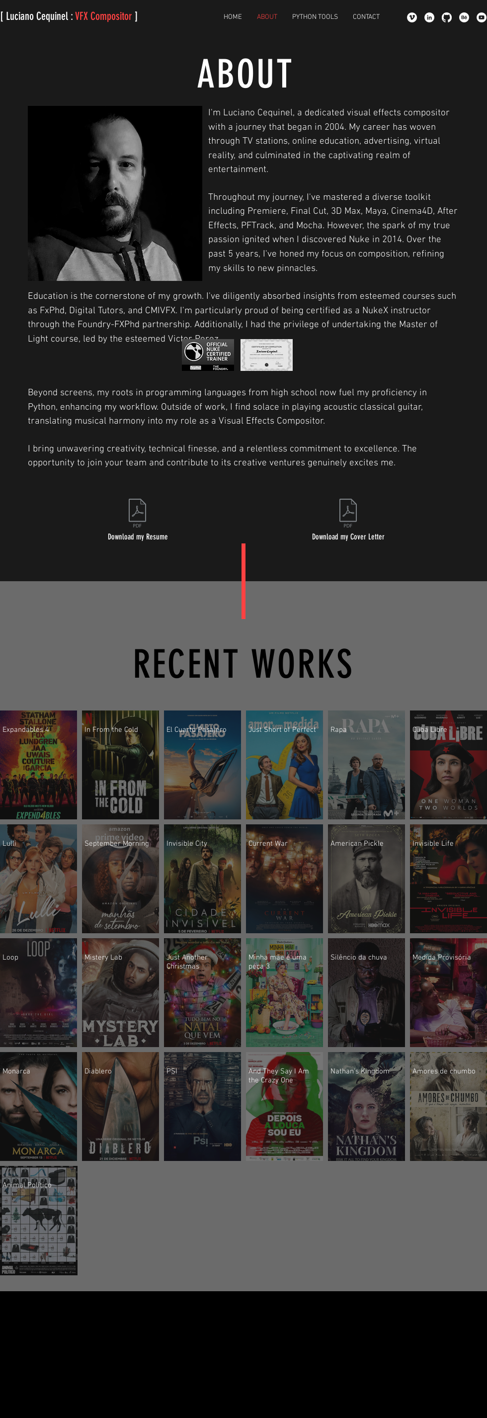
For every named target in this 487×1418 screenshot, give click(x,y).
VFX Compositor (103, 16)
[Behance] (464, 17)
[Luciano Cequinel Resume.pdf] (137, 514)
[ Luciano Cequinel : (37, 16)
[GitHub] (447, 17)
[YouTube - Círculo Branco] (482, 17)
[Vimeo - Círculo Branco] (412, 17)
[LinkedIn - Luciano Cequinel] (429, 17)
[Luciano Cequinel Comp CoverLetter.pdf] (348, 514)
